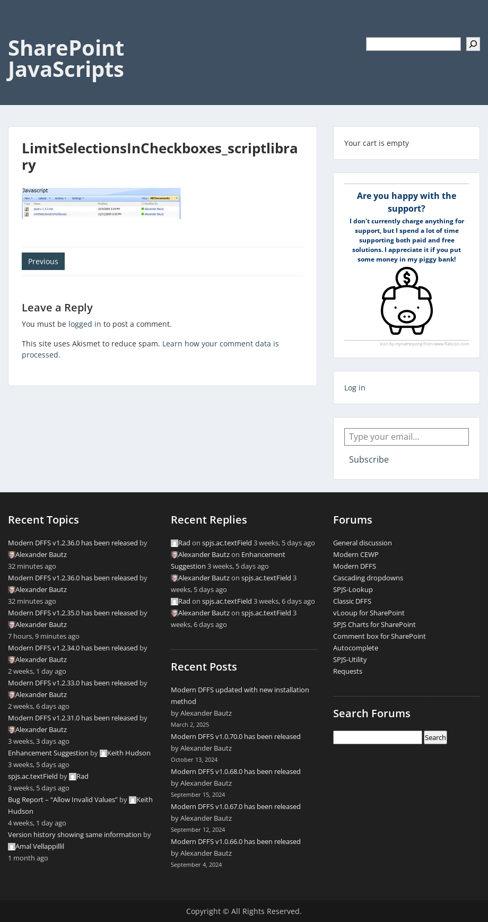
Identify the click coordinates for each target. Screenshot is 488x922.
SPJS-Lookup (353, 589)
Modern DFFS (354, 566)
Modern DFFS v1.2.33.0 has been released (73, 683)
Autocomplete (355, 648)
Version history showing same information (75, 834)
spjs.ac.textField (33, 776)
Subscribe (369, 459)
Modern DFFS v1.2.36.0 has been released (73, 542)
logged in (84, 324)
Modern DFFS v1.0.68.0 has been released (236, 771)
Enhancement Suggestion (48, 753)
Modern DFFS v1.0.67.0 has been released (236, 806)
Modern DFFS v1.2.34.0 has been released (73, 648)
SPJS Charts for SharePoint (374, 624)
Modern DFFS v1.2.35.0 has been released (73, 612)
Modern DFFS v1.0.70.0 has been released (236, 736)
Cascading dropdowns (368, 577)
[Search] (473, 44)
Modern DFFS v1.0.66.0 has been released (236, 841)
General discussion (362, 542)
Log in (354, 387)
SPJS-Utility (350, 659)
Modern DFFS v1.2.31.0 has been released (73, 718)
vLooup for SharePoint (369, 612)
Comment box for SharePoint (379, 636)
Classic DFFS (352, 601)
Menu (19, 29)
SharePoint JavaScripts (66, 58)
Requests (347, 671)
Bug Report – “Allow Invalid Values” (63, 799)
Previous (43, 261)
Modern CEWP (356, 554)
